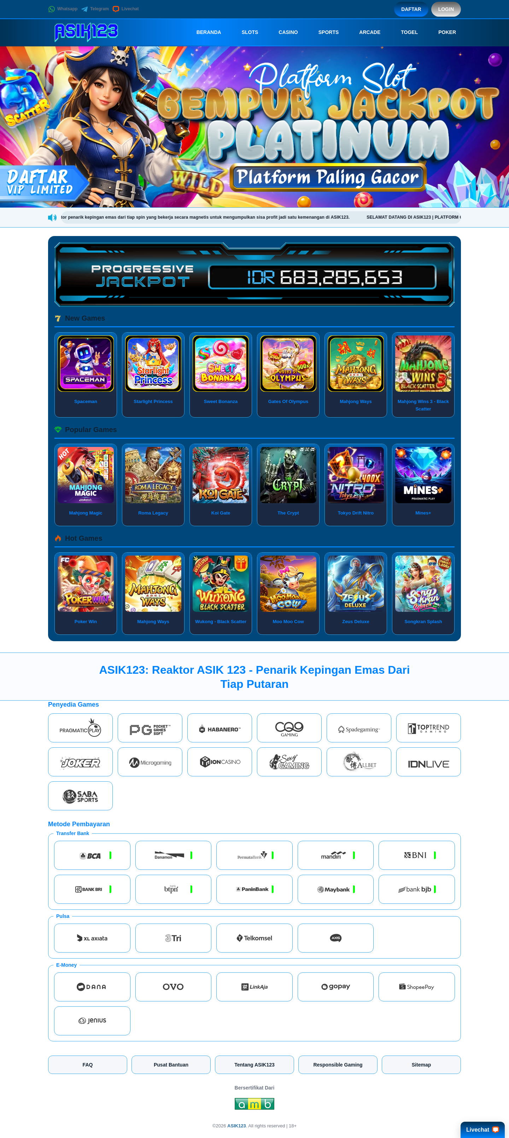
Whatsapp (62, 9)
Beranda (204, 32)
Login (446, 9)
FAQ (88, 1065)
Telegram (95, 9)
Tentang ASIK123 (254, 1065)
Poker (442, 32)
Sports (324, 32)
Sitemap (421, 1065)
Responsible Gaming (337, 1065)
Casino (283, 32)
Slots (245, 32)
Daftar (411, 9)
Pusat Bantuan (171, 1065)
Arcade (364, 32)
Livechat (125, 9)
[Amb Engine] (254, 1105)
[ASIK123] (87, 32)
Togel (404, 32)
